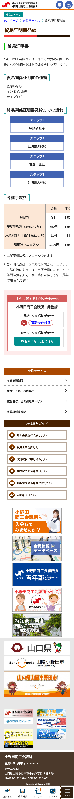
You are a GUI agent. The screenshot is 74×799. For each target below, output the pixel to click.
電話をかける (41, 323)
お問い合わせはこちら (37, 341)
